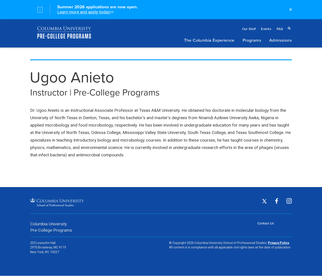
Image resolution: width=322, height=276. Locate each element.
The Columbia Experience (209, 40)
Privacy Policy (278, 243)
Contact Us (265, 223)
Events (266, 28)
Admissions (280, 40)
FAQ (280, 28)
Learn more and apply (85, 12)
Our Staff (249, 28)
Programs (252, 40)
